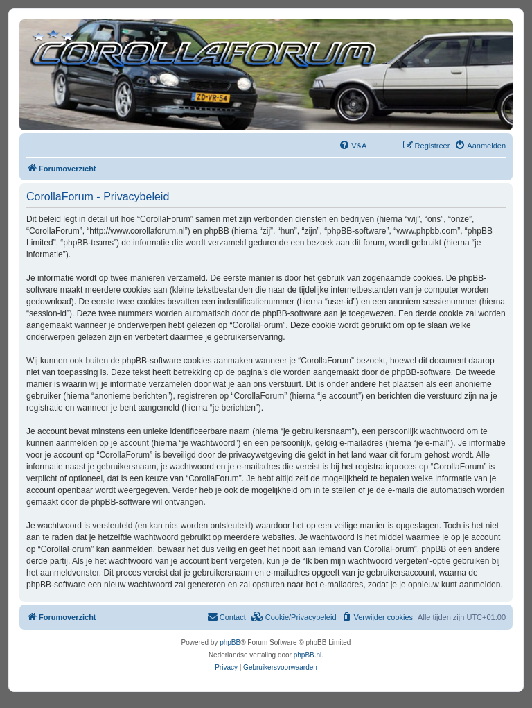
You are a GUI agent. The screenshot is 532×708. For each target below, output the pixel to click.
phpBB (230, 642)
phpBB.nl (308, 655)
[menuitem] (352, 145)
